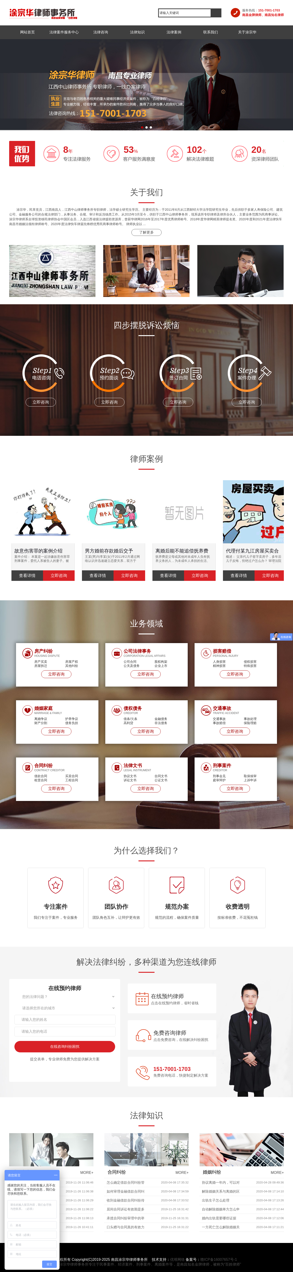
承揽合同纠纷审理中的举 (125, 1218)
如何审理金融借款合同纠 (125, 1191)
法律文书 (133, 765)
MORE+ (86, 1173)
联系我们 (210, 32)
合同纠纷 (43, 765)
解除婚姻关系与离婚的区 (221, 1191)
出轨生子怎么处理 (215, 1200)
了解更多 (146, 232)
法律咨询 (100, 32)
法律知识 (137, 32)
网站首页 (27, 32)
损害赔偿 (222, 651)
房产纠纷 (43, 651)
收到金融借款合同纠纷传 (125, 1200)
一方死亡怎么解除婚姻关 (221, 1227)
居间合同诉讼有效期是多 (125, 1209)
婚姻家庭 (43, 708)
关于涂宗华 (247, 32)
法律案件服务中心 (64, 32)
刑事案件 (222, 765)
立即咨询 (56, 674)
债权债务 (133, 708)
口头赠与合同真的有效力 (125, 1227)
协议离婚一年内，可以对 (221, 1182)
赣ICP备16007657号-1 (218, 1259)
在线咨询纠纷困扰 (64, 1046)
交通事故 (222, 708)
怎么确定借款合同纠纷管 (125, 1182)
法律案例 (174, 32)
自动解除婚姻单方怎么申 (221, 1209)
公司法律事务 (137, 651)
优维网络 (177, 1259)
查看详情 (27, 575)
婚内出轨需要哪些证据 (219, 1218)
